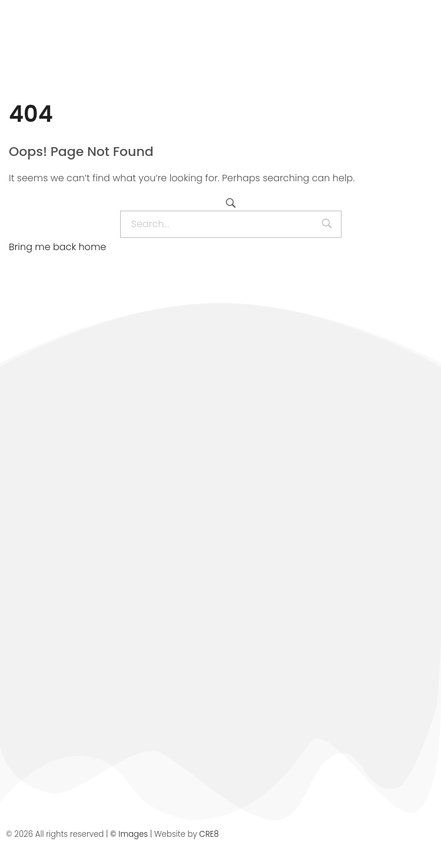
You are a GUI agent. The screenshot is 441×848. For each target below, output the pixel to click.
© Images (129, 834)
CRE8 (208, 834)
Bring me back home (57, 247)
